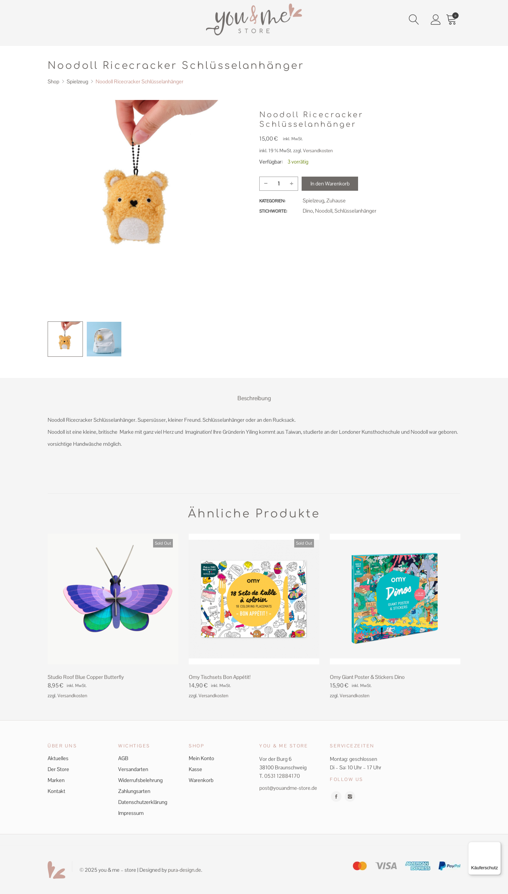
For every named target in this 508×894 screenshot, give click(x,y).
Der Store (58, 768)
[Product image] (113, 598)
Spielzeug (313, 200)
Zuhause (336, 200)
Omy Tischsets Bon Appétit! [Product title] (219, 676)
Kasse (195, 768)
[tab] (254, 398)
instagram (350, 796)
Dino (308, 210)
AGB (123, 757)
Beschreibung (254, 398)
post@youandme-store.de (288, 787)
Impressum (131, 812)
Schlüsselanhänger (355, 210)
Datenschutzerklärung (142, 801)
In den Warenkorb (330, 183)
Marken (56, 779)
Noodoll (323, 210)
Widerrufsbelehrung (140, 779)
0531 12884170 (282, 775)
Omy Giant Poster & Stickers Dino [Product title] (367, 676)
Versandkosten (318, 151)
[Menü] (496, 846)
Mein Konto (201, 757)
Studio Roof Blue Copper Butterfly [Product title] (86, 676)
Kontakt (56, 790)
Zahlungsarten (134, 790)
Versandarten (133, 768)
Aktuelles (58, 757)
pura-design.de (184, 869)
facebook (336, 796)
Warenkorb (201, 779)
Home (83, 20)
